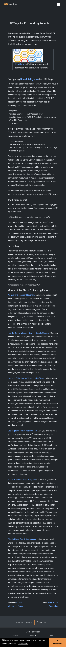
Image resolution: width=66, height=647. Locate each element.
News (51, 636)
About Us (15, 636)
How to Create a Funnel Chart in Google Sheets (28, 333)
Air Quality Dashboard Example (21, 295)
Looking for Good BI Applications (22, 431)
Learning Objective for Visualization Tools (26, 378)
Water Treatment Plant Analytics (22, 479)
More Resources (33, 632)
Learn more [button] (23, 644)
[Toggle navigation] (58, 4)
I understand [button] (57, 642)
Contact (33, 636)
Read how (19, 64)
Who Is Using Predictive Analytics (22, 539)
